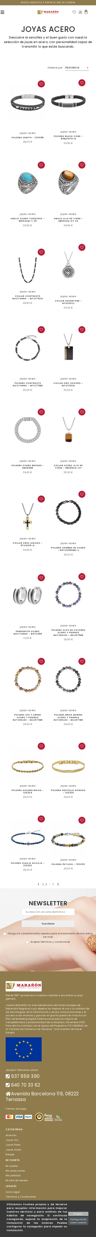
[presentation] (48, 953)
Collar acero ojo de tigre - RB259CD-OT (68, 466)
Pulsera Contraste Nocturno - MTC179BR (28, 384)
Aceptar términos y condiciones (50, 941)
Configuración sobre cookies (78, 1221)
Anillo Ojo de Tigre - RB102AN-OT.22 (68, 219)
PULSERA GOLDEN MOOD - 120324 (28, 791)
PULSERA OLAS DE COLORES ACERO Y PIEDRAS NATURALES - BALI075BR (68, 632)
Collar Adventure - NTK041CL (68, 302)
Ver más (48, 937)
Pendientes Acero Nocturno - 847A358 (27, 632)
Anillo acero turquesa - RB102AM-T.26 (28, 219)
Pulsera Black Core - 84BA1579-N (68, 137)
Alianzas (11, 1135)
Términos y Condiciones (21, 1196)
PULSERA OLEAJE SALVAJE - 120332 (28, 864)
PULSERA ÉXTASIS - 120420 (68, 864)
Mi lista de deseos (17, 1180)
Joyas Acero (13, 1149)
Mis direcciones (15, 1170)
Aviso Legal (13, 1191)
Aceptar (78, 1213)
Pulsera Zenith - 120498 (28, 137)
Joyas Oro (12, 1140)
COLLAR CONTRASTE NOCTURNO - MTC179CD (27, 297)
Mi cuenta (12, 1166)
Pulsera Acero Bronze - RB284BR (28, 466)
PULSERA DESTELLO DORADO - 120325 (68, 791)
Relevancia (72, 67)
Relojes (10, 1154)
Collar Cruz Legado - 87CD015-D (28, 544)
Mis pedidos (13, 1175)
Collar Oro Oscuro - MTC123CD (68, 384)
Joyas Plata (13, 1144)
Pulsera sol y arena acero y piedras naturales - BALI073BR (28, 717)
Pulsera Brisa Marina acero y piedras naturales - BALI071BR (68, 717)
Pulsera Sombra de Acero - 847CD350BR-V (68, 549)
